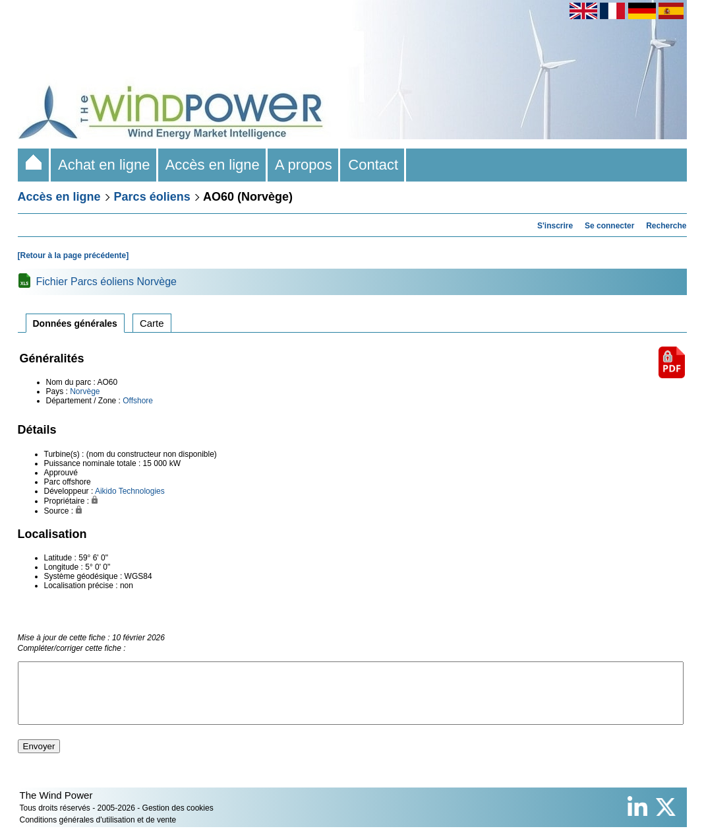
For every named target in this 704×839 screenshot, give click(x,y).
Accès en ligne (213, 164)
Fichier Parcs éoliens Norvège (106, 281)
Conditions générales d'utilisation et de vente (98, 831)
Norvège (85, 391)
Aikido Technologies (130, 491)
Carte (152, 323)
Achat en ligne (104, 164)
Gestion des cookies (178, 819)
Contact (373, 164)
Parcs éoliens (152, 196)
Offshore (138, 400)
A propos (304, 164)
